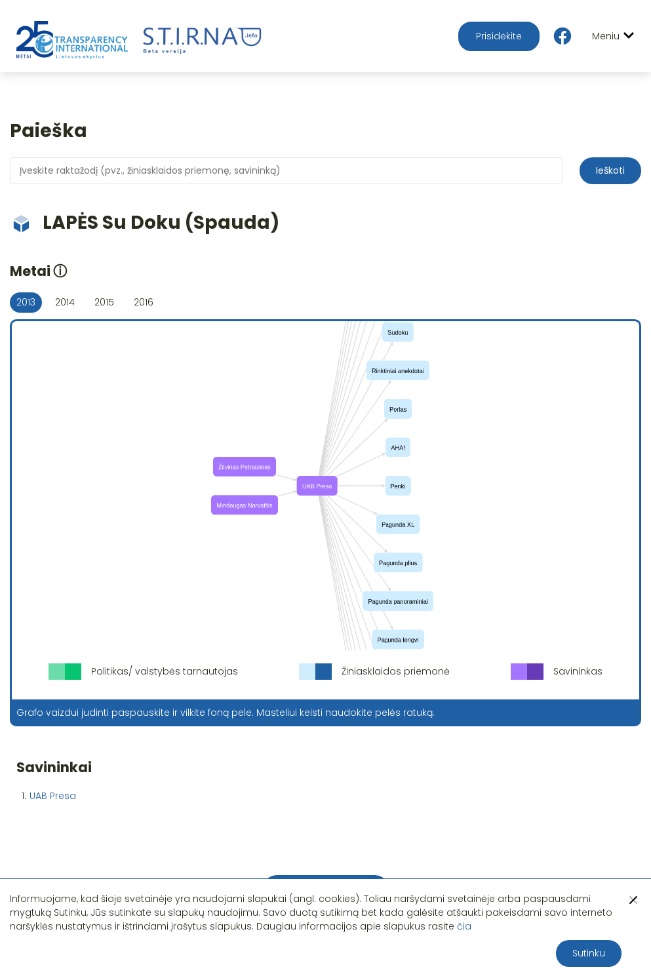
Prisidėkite (499, 36)
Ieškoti (610, 170)
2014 (65, 302)
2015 (104, 302)
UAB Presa (53, 795)
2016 (143, 302)
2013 (25, 302)
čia (464, 926)
